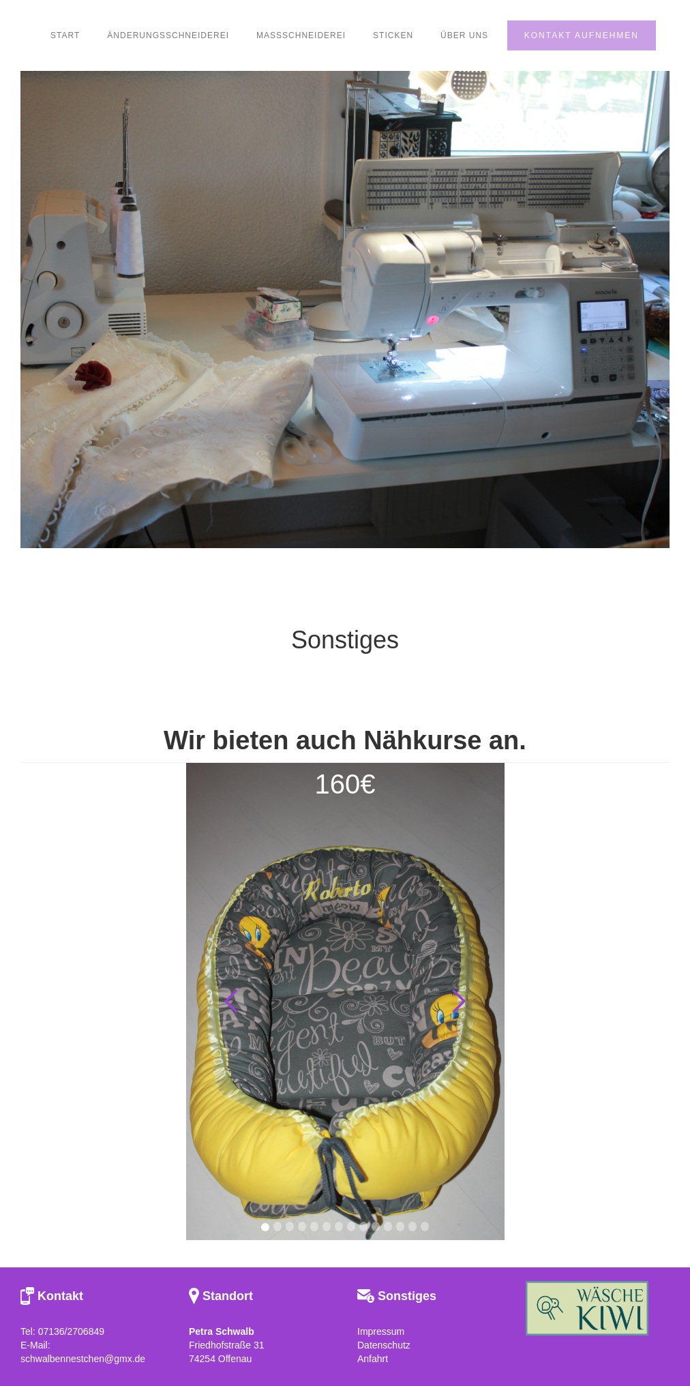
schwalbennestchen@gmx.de (82, 1358)
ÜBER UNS (464, 35)
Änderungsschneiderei (168, 35)
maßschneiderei (301, 35)
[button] (232, 1001)
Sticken (393, 35)
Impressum (380, 1331)
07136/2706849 (71, 1331)
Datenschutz (383, 1345)
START (65, 35)
